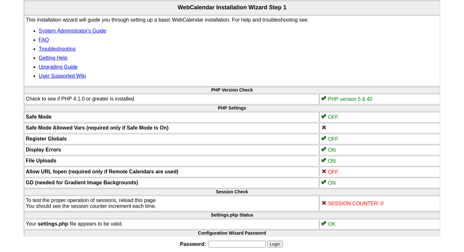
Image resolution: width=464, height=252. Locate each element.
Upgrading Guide (58, 67)
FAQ (44, 40)
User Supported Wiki (62, 76)
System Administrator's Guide (72, 31)
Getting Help (53, 58)
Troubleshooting (57, 49)
